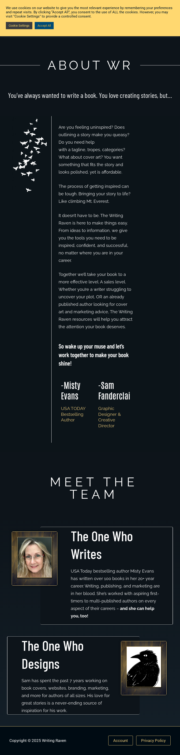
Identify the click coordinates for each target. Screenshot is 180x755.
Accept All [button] (44, 25)
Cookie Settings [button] (19, 25)
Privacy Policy (153, 740)
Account (120, 740)
